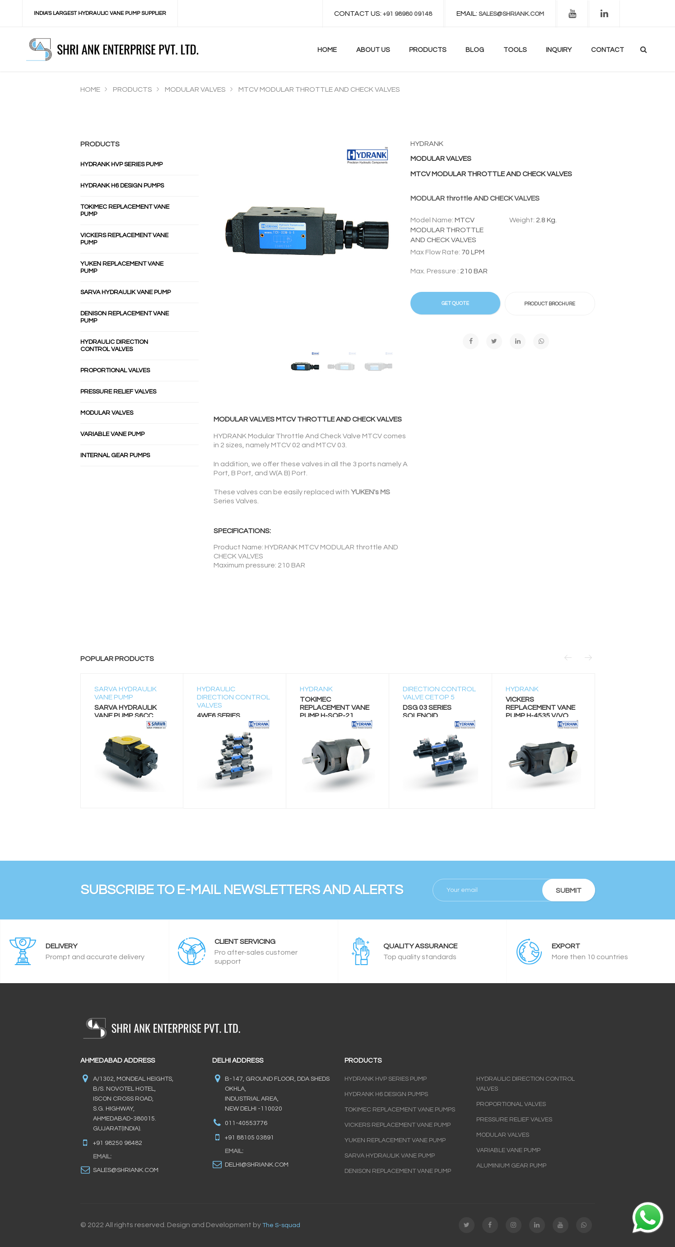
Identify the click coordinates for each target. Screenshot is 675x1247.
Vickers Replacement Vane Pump (124, 239)
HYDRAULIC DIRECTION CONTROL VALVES (233, 697)
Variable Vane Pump (112, 434)
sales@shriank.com (125, 1170)
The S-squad (281, 1225)
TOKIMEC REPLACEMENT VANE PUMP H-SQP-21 (334, 707)
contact (607, 50)
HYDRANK (316, 689)
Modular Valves (106, 413)
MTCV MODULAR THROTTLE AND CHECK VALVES (319, 89)
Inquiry (559, 50)
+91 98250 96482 (117, 1143)
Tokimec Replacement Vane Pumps (399, 1109)
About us (373, 50)
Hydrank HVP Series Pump (385, 1079)
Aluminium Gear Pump (511, 1166)
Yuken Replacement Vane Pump (121, 267)
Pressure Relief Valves (118, 392)
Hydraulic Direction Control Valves (114, 345)
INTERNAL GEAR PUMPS (115, 455)
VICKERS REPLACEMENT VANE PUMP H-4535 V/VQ (540, 707)
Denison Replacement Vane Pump (124, 317)
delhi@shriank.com (257, 1165)
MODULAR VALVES (195, 89)
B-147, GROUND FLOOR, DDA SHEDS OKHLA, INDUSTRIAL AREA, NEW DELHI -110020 (277, 1094)
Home (327, 50)
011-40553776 (246, 1123)
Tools (514, 50)
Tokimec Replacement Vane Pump (124, 210)
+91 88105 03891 (249, 1137)
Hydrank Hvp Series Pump (121, 164)
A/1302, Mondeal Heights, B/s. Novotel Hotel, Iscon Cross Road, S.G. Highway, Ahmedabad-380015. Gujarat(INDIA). (133, 1104)
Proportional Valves (115, 370)
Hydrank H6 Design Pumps (122, 186)
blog (475, 50)
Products (427, 50)
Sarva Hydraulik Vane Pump (125, 292)
